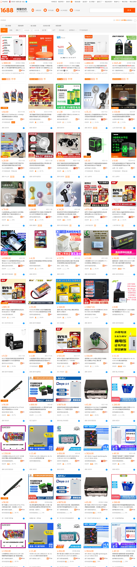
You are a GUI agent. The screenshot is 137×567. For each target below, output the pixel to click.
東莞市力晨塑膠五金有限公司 (91, 119)
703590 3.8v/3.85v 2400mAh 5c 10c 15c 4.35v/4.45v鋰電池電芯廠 (40, 457)
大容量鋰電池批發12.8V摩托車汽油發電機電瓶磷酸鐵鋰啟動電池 (40, 408)
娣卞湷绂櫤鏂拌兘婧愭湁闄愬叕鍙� (91, 558)
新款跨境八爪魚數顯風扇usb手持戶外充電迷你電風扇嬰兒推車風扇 (96, 115)
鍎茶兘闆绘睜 (89, 73)
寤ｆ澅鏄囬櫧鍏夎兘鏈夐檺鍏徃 (63, 510)
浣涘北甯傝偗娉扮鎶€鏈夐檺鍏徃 (8, 70)
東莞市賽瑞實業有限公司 (118, 461)
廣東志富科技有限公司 (8, 266)
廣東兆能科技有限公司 (118, 363)
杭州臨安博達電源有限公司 (35, 412)
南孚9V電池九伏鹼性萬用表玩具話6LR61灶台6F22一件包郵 (123, 213)
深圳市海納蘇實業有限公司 (91, 363)
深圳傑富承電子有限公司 (118, 314)
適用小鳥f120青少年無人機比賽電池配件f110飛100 (68, 311)
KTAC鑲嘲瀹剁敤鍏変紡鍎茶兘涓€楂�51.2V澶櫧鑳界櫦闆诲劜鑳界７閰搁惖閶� (13, 67)
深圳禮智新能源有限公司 (91, 461)
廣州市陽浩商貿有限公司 (35, 363)
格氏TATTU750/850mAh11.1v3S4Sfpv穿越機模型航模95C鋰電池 (13, 115)
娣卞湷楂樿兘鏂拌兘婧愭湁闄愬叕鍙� (8, 558)
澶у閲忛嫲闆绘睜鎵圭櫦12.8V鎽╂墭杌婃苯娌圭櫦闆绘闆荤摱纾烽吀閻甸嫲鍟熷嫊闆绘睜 (40, 506)
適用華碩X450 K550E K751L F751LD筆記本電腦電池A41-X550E (13, 408)
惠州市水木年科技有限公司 (8, 363)
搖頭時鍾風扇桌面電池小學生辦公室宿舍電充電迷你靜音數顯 (40, 164)
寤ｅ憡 (23, 68)
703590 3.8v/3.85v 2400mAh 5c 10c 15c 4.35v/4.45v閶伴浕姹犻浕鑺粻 (40, 555)
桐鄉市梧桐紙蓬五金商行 (63, 314)
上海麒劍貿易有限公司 (118, 217)
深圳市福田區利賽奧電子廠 (91, 266)
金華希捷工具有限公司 (91, 168)
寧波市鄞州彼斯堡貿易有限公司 (63, 363)
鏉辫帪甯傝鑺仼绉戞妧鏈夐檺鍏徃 (35, 70)
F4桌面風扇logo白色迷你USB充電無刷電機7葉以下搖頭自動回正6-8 (12, 213)
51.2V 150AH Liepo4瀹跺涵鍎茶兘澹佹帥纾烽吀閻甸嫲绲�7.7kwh (96, 67)
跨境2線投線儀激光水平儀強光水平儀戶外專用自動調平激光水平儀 (123, 164)
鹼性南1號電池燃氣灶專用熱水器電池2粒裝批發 (40, 262)
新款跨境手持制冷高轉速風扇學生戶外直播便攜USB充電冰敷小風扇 (68, 213)
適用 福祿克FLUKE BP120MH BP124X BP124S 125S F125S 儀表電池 (68, 457)
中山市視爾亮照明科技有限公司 (8, 168)
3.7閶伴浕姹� (74, 73)
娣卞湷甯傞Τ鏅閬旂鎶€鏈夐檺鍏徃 (91, 70)
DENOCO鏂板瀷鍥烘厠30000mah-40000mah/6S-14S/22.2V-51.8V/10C (123, 67)
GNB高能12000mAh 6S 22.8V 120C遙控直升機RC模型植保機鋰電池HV (13, 457)
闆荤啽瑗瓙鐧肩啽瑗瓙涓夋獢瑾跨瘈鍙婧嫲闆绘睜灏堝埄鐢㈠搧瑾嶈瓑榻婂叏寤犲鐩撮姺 (123, 555)
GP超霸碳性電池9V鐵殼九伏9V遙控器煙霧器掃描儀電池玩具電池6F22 (40, 359)
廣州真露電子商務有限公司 (91, 314)
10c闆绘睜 (124, 73)
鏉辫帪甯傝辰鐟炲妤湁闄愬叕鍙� (118, 558)
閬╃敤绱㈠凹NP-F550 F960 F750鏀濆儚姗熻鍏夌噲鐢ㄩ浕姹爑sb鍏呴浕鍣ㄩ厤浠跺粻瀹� (96, 506)
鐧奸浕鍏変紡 (6, 73)
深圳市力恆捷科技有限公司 (63, 461)
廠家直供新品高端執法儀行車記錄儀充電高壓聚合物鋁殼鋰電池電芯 (68, 262)
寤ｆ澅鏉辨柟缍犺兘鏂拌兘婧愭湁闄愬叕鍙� (118, 70)
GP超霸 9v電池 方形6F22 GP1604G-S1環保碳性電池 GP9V (68, 115)
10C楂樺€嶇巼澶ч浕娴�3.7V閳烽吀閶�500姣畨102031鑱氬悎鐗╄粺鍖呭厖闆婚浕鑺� (40, 67)
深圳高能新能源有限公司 (8, 461)
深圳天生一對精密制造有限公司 (63, 217)
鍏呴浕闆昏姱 (45, 73)
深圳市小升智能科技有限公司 (8, 217)
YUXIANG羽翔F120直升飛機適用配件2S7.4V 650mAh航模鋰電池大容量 (40, 311)
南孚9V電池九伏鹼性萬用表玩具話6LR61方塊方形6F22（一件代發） (68, 359)
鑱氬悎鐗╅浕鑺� (34, 73)
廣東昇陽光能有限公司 (63, 412)
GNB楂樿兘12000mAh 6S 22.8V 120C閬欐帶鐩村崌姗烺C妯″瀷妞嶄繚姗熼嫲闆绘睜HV (13, 555)
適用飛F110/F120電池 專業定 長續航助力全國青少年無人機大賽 (95, 359)
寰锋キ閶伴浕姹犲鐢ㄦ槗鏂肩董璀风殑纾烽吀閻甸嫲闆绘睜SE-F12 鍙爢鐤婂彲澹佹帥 (68, 506)
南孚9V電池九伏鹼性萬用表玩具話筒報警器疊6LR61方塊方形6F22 (96, 213)
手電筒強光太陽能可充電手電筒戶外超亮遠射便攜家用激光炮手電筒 (13, 164)
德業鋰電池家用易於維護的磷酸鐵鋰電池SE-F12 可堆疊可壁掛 (68, 408)
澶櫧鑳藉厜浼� (15, 73)
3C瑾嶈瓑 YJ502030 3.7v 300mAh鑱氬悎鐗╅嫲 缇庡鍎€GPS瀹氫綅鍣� (68, 67)
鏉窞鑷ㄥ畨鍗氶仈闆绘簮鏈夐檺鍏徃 (35, 510)
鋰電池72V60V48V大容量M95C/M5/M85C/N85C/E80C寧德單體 (96, 311)
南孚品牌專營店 (89, 217)
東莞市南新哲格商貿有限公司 (35, 266)
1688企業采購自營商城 (8, 314)
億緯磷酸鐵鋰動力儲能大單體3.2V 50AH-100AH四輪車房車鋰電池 (123, 408)
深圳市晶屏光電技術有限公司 (63, 168)
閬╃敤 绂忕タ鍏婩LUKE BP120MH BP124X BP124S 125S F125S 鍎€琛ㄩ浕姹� (68, 555)
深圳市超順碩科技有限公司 (35, 314)
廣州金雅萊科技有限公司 (35, 217)
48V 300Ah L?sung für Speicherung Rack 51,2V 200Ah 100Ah (96, 457)
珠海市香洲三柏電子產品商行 (8, 412)
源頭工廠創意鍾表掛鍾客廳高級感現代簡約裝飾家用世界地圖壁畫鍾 (68, 164)
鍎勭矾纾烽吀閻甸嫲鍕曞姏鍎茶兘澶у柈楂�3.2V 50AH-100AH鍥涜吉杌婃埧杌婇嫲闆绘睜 (123, 506)
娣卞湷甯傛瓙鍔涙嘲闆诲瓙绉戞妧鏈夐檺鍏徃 (91, 510)
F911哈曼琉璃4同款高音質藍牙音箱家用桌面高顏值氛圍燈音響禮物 (123, 115)
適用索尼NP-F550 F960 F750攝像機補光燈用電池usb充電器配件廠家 (96, 408)
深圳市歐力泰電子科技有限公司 (91, 412)
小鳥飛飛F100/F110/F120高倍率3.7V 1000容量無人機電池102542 (96, 262)
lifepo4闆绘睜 (97, 73)
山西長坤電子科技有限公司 (118, 119)
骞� (23, 70)
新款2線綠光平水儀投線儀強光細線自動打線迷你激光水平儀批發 (96, 164)
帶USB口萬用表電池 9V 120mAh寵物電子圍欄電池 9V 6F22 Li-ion (123, 311)
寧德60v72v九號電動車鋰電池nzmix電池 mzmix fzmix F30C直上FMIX (13, 262)
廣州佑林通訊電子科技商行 (63, 119)
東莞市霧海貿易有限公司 (35, 119)
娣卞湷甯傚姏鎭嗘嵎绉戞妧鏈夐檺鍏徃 (63, 558)
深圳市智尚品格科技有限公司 (8, 119)
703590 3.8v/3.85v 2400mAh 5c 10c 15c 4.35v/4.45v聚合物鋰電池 (123, 359)
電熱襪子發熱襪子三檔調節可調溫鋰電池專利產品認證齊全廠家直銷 (123, 457)
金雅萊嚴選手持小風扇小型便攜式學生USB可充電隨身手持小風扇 (40, 213)
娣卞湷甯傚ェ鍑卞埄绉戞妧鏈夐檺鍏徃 (35, 558)
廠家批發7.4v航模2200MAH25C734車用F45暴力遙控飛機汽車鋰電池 (123, 262)
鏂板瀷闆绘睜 (116, 73)
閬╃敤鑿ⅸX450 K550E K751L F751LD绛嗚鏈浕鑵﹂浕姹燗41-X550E (13, 506)
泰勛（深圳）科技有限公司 (63, 266)
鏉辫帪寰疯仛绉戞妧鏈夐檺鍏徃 (118, 510)
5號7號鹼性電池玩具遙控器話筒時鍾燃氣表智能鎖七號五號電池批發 (40, 115)
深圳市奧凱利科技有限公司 (35, 461)
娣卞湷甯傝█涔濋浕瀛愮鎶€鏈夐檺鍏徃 (63, 70)
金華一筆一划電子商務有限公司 (118, 168)
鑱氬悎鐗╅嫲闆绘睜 (63, 73)
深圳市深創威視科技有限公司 (118, 266)
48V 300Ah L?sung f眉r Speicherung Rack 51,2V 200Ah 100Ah (96, 555)
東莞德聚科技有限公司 (118, 412)
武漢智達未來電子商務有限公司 (35, 168)
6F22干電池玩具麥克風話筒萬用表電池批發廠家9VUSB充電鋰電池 (13, 359)
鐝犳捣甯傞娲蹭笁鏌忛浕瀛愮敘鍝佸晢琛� (8, 510)
